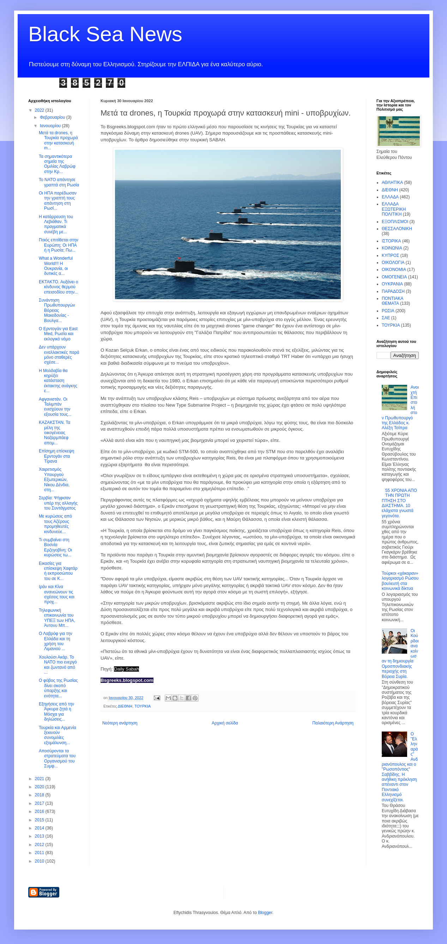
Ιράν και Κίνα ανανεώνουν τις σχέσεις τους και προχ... (56, 594)
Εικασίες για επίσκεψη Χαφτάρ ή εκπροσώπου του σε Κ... (58, 571)
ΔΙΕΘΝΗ (125, 706)
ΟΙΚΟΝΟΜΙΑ (394, 269)
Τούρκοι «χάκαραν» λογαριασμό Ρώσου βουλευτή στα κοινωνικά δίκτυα (400, 581)
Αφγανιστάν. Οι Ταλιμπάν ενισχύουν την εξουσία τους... (55, 407)
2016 (40, 811)
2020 (40, 786)
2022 (40, 110)
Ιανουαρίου (51, 125)
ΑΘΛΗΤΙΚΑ (392, 182)
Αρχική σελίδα (225, 723)
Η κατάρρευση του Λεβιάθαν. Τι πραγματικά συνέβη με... (56, 224)
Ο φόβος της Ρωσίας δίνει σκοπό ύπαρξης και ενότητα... (58, 688)
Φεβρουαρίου (53, 117)
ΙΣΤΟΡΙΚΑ (391, 241)
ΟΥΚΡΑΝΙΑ (392, 284)
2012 (40, 844)
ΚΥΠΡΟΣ (390, 255)
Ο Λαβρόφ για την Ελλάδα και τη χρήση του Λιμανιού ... (55, 641)
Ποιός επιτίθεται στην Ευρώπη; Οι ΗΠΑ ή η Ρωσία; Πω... (58, 245)
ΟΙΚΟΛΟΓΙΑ (393, 262)
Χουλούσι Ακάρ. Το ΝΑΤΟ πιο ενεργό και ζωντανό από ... (58, 665)
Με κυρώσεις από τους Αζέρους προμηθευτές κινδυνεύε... (55, 524)
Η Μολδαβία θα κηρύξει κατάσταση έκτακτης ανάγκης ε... (58, 381)
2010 (40, 861)
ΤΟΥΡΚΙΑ (142, 706)
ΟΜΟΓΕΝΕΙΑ (394, 276)
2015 (40, 819)
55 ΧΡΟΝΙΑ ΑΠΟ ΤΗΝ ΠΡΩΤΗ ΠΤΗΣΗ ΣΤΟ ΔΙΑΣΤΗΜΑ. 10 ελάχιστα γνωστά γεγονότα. (399, 503)
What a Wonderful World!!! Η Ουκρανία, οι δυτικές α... (56, 266)
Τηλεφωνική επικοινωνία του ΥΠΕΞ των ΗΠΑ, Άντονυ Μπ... (57, 618)
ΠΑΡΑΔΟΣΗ (393, 291)
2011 (40, 852)
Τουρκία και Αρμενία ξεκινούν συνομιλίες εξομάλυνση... (57, 735)
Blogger (265, 912)
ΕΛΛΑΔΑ (390, 197)
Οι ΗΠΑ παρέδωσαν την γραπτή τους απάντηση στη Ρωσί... (58, 201)
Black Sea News (105, 34)
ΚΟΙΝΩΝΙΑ (392, 248)
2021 (40, 778)
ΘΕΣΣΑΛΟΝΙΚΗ (397, 228)
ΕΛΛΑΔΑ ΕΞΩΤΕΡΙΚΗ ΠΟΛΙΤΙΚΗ (394, 209)
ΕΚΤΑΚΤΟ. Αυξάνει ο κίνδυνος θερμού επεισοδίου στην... (58, 287)
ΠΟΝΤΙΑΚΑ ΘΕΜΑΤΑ (392, 301)
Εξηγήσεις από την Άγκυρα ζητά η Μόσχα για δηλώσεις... (56, 712)
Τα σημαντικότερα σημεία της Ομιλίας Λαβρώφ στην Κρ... (57, 164)
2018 (40, 794)
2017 (40, 803)
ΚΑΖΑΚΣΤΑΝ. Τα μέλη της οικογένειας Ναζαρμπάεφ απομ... (54, 432)
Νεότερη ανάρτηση (119, 723)
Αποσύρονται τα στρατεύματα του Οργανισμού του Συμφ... (57, 758)
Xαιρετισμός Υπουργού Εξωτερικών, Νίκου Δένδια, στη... (54, 479)
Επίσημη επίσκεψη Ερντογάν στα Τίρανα (56, 456)
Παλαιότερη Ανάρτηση (333, 723)
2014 (40, 828)
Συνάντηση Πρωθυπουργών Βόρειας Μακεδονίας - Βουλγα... (57, 310)
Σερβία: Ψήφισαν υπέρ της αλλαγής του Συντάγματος (58, 503)
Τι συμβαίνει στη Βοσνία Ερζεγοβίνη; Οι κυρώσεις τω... (55, 547)
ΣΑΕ (386, 317)
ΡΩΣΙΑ (388, 310)
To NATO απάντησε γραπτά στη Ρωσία (59, 182)
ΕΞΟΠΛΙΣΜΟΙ (395, 221)
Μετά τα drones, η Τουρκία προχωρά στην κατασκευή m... (58, 140)
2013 (40, 836)
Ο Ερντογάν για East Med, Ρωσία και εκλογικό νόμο (58, 333)
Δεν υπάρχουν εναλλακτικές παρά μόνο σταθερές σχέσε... (59, 355)
